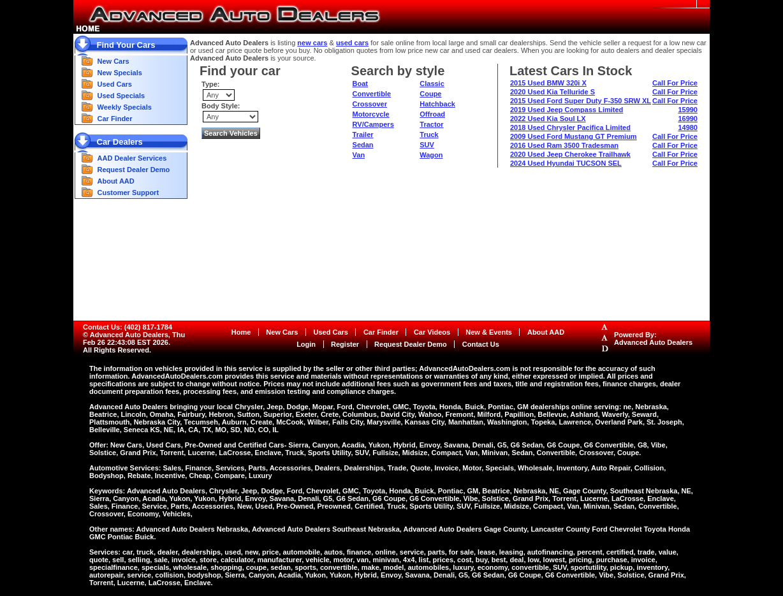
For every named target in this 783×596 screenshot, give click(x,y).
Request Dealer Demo (134, 169)
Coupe (430, 94)
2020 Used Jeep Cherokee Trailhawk (570, 154)
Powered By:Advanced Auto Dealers (653, 338)
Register (345, 344)
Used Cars (115, 84)
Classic (432, 83)
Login (306, 344)
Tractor (431, 124)
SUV (427, 145)
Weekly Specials (125, 107)
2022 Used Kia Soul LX (548, 118)
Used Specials (121, 95)
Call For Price (675, 83)
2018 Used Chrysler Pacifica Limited (570, 127)
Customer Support (128, 192)
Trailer (363, 134)
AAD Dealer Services (132, 158)
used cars (352, 43)
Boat (360, 83)
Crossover (370, 104)
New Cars (113, 61)
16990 (688, 118)
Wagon (431, 155)
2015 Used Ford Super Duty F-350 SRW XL (580, 101)
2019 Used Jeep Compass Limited (566, 109)
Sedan (363, 145)
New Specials (120, 72)
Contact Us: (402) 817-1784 (127, 327)
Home (241, 332)
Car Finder (115, 118)
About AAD (116, 181)
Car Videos (432, 332)
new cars (312, 43)
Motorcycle (371, 114)
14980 (688, 127)
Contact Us (480, 344)
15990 (688, 109)
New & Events (488, 332)
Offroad (432, 114)
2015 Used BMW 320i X (548, 83)
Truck (429, 134)
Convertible (372, 94)
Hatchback (437, 104)
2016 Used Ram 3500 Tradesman (564, 145)
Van (359, 155)
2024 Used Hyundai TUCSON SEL (566, 163)
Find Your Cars (126, 45)
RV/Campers (373, 124)
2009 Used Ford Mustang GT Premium (573, 136)
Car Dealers (120, 142)
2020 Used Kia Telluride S (552, 92)
